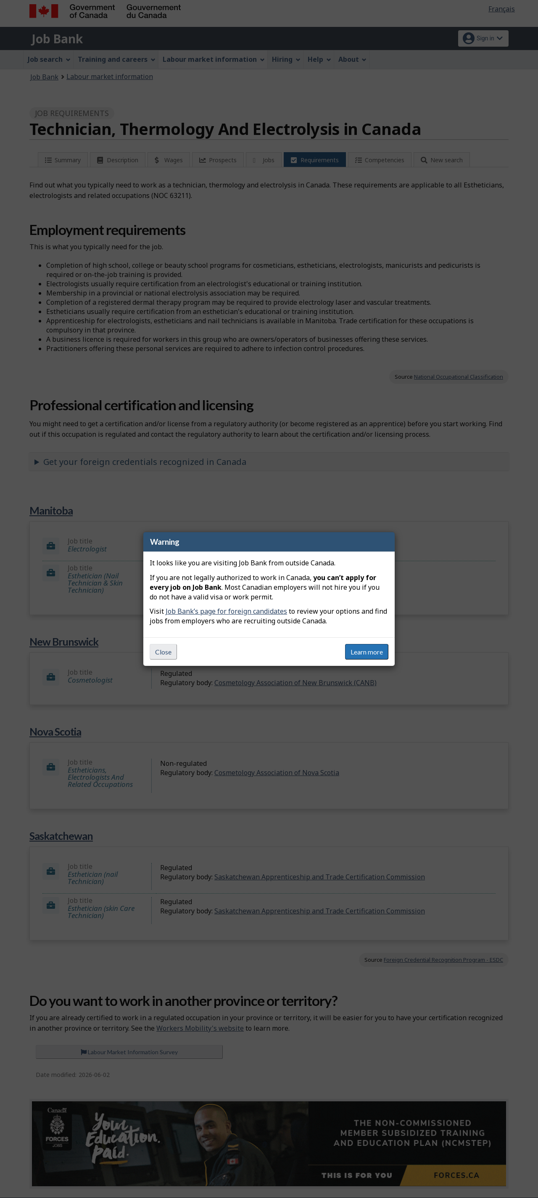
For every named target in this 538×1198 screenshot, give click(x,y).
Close (163, 652)
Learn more (367, 652)
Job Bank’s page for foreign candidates (226, 611)
